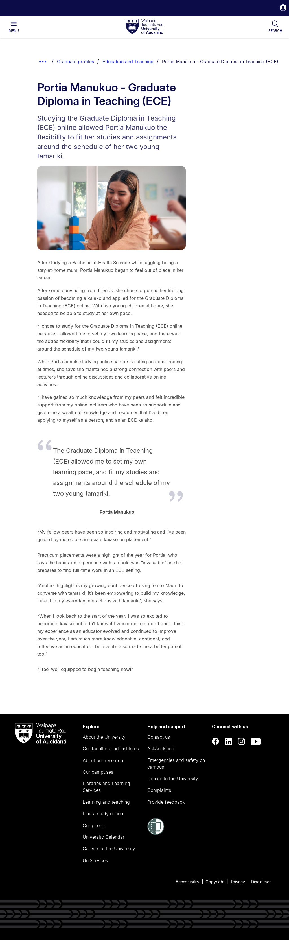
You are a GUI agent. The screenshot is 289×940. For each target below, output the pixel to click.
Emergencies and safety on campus (176, 763)
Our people (94, 825)
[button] (283, 8)
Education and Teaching (128, 61)
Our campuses (98, 772)
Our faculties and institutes (111, 748)
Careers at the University (109, 848)
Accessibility (187, 881)
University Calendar (103, 837)
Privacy (238, 881)
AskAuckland (160, 748)
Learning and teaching (106, 802)
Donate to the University (172, 778)
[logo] (144, 26)
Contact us (158, 737)
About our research (103, 760)
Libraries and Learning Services (106, 787)
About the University (104, 737)
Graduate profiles (75, 61)
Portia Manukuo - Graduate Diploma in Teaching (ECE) (220, 61)
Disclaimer (261, 881)
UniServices (95, 860)
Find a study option (103, 813)
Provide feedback (166, 802)
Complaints (159, 790)
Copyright (215, 881)
